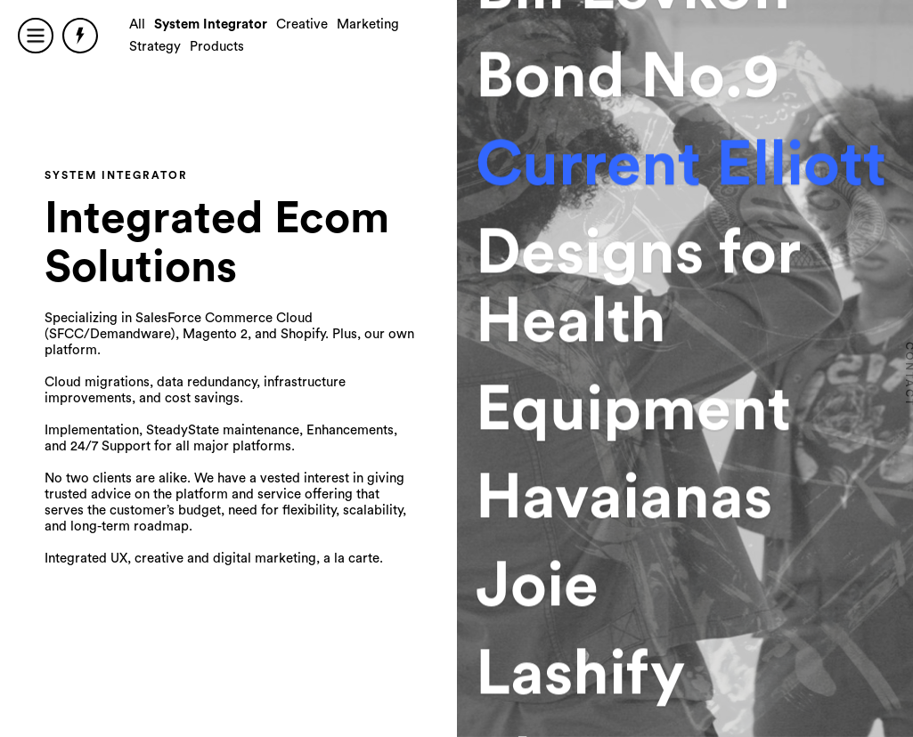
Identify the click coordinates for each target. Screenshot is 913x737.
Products (217, 46)
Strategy (155, 46)
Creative (302, 24)
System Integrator (210, 24)
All (137, 24)
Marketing (368, 24)
